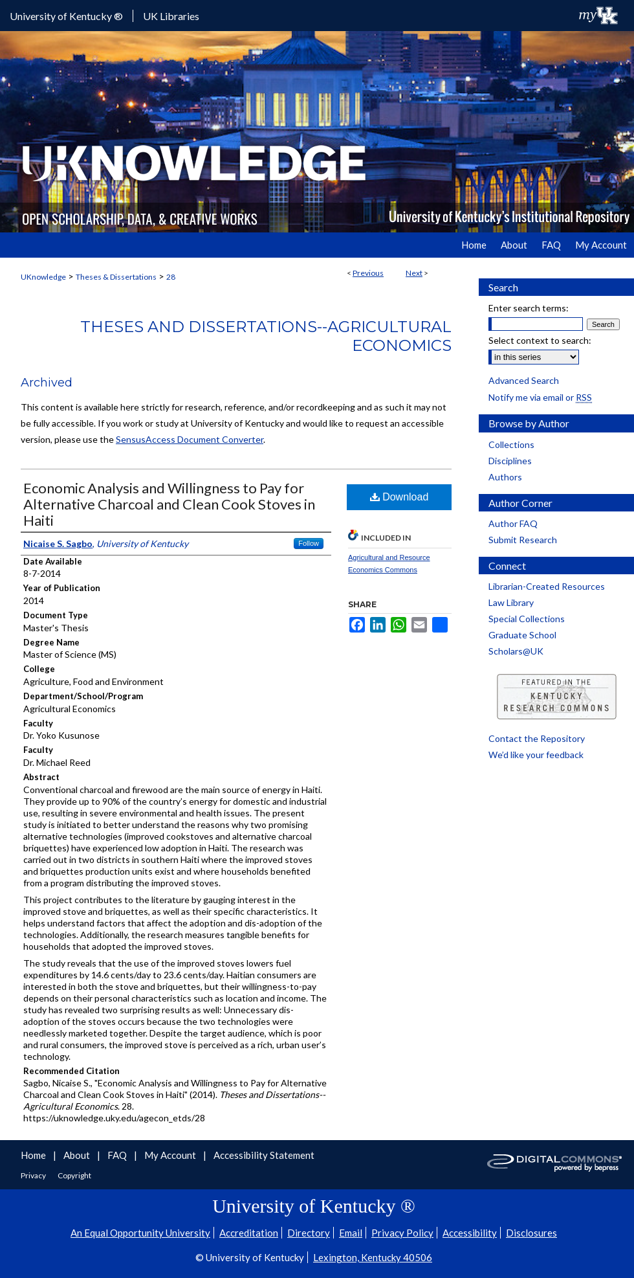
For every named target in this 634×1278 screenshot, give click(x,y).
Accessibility (470, 1233)
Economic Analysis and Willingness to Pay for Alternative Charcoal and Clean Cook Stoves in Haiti (169, 504)
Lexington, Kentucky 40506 (372, 1257)
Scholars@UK (515, 650)
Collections (511, 444)
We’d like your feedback (536, 754)
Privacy (34, 1175)
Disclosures (531, 1233)
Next (414, 273)
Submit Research (522, 539)
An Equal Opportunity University (140, 1233)
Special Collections (526, 618)
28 (170, 277)
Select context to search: (539, 340)
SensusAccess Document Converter (189, 439)
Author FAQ (513, 523)
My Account (171, 1155)
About (77, 1155)
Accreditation (248, 1233)
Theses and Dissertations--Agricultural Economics (266, 336)
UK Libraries (171, 16)
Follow (308, 543)
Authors (505, 476)
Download (399, 496)
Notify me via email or (540, 397)
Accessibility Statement (263, 1155)
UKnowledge (43, 277)
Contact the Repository (536, 738)
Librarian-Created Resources (546, 586)
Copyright (74, 1175)
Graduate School (522, 634)
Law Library (511, 602)
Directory (308, 1233)
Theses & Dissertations (116, 277)
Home (34, 1155)
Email (350, 1233)
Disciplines (510, 460)
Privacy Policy (402, 1233)
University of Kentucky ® (66, 16)
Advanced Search (523, 380)
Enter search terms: (528, 307)
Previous (368, 273)
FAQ (118, 1155)
